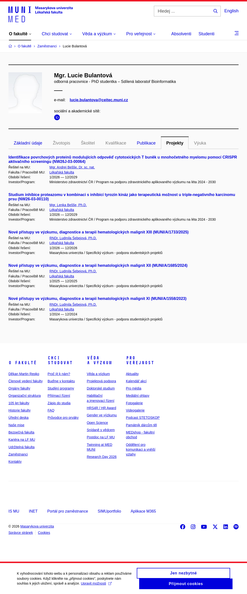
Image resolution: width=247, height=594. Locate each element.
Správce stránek (20, 533)
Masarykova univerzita (37, 526)
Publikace (146, 143)
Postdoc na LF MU (101, 437)
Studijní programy (61, 388)
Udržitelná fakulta (21, 447)
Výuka (200, 143)
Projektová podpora (101, 381)
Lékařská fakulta (61, 172)
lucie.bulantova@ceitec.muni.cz (99, 100)
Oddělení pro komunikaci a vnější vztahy (140, 449)
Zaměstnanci (18, 454)
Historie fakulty (19, 410)
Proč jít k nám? (59, 374)
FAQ (51, 410)
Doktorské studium (101, 388)
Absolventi (181, 33)
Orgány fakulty (19, 388)
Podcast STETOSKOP (143, 418)
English (231, 10)
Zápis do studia (59, 403)
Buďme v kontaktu (61, 381)
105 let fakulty (18, 403)
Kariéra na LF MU (21, 440)
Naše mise (16, 425)
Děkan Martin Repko (23, 374)
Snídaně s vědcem (101, 430)
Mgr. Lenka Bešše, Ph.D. (68, 205)
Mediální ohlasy (137, 396)
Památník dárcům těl (141, 425)
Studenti (206, 33)
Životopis (61, 143)
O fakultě (22, 362)
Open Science (97, 423)
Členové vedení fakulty (25, 381)
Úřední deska (18, 418)
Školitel (88, 143)
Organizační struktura (24, 396)
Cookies (44, 533)
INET (33, 511)
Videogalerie (135, 410)
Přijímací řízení (59, 396)
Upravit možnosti (96, 586)
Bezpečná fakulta (21, 432)
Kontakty (14, 462)
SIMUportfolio (109, 511)
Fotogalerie (134, 403)
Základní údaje (28, 143)
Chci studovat (60, 360)
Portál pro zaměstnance (67, 511)
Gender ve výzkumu (102, 415)
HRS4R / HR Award (101, 408)
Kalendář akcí (136, 381)
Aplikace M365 (143, 511)
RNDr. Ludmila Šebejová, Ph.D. (73, 238)
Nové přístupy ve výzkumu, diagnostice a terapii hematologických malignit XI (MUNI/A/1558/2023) (97, 299)
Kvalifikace (115, 143)
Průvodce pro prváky (63, 418)
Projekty (174, 143)
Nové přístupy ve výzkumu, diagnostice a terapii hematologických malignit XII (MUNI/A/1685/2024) (97, 265)
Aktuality (132, 374)
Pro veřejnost (140, 360)
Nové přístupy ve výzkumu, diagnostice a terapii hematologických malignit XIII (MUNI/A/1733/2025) (98, 232)
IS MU (13, 511)
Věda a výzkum (99, 360)
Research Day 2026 (102, 457)
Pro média (133, 388)
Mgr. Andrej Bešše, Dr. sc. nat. (72, 167)
